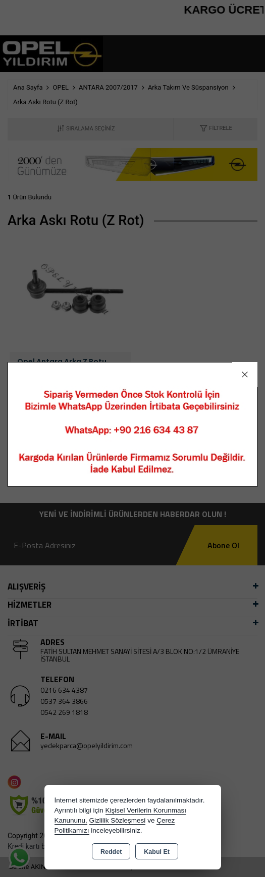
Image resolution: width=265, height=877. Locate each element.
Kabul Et (157, 851)
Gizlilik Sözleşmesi (117, 820)
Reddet (111, 851)
